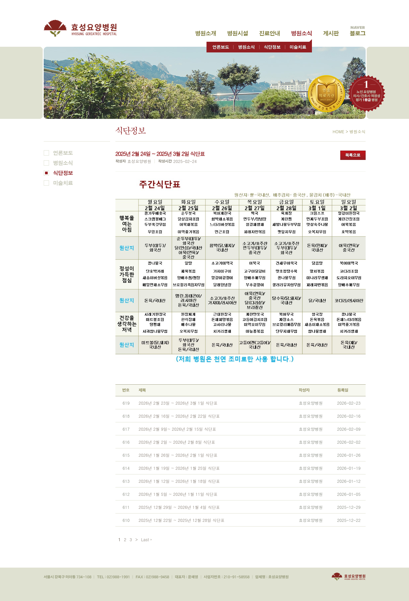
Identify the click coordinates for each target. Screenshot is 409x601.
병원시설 (238, 33)
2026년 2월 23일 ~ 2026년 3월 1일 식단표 (178, 403)
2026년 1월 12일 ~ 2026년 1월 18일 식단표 (179, 481)
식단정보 (272, 45)
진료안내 (270, 33)
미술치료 (298, 45)
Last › (146, 539)
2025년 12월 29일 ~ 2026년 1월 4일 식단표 (179, 507)
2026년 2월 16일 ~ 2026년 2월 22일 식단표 (179, 416)
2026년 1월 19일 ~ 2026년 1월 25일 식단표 (179, 468)
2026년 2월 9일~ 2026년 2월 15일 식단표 (178, 429)
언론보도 (220, 45)
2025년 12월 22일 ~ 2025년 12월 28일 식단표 (182, 520)
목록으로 (353, 155)
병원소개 (206, 33)
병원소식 (302, 33)
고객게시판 (331, 33)
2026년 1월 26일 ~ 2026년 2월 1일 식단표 (178, 455)
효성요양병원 (84, 28)
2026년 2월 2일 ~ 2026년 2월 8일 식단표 (177, 442)
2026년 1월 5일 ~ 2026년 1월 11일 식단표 (178, 494)
